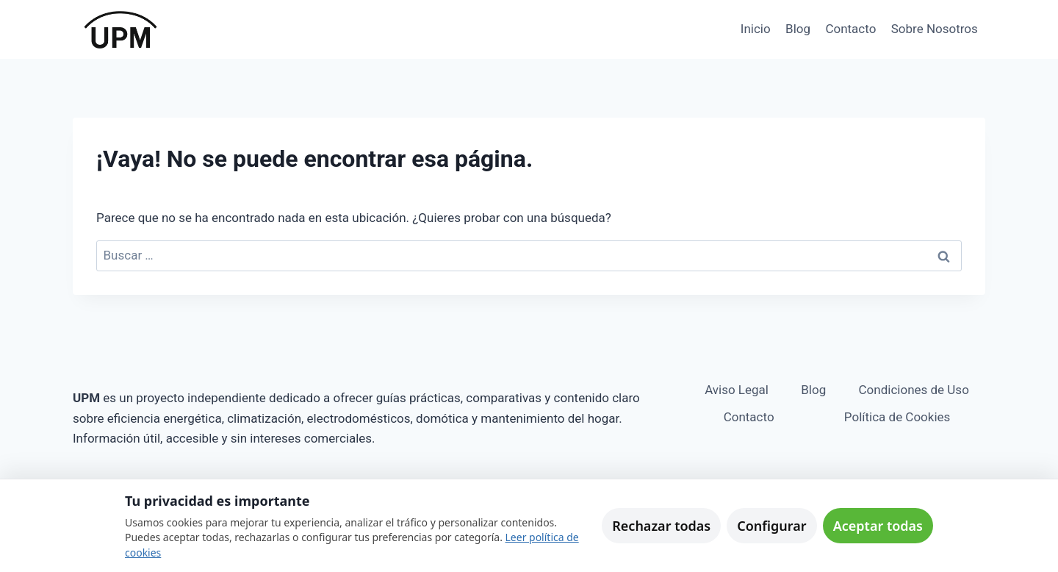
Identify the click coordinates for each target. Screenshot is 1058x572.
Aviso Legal (737, 389)
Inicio (756, 28)
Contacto (850, 28)
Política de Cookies (897, 417)
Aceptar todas (878, 526)
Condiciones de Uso (914, 389)
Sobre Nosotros (934, 28)
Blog (797, 28)
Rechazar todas (661, 526)
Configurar (771, 526)
